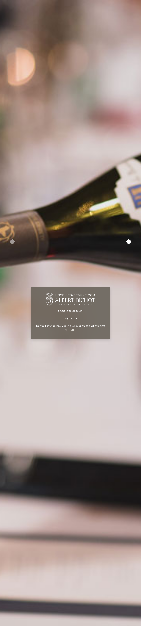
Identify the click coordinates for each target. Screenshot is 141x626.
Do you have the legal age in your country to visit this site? (70, 325)
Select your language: (70, 310)
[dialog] (70, 313)
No (66, 330)
